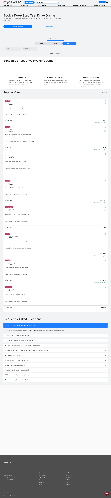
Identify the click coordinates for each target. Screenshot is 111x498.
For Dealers (68, 480)
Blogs (40, 484)
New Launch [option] (8, 287)
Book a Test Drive (18, 27)
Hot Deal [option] (8, 100)
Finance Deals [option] (9, 207)
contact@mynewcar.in (12, 482)
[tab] (42, 43)
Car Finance (42, 477)
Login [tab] (102, 2)
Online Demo (49, 27)
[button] (55, 325)
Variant (69, 43)
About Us (68, 472)
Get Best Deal (25, 5)
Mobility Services (99, 5)
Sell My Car (42, 482)
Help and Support (7, 475)
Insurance (41, 487)
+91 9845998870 (10, 480)
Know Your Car (60, 5)
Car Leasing (42, 480)
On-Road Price (8, 120)
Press (67, 482)
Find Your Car (8, 5)
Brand (41, 43)
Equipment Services (79, 5)
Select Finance (42, 5)
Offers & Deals (42, 472)
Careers (68, 484)
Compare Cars (43, 475)
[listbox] (33, 2)
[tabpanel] (55, 50)
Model (55, 43)
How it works (69, 475)
